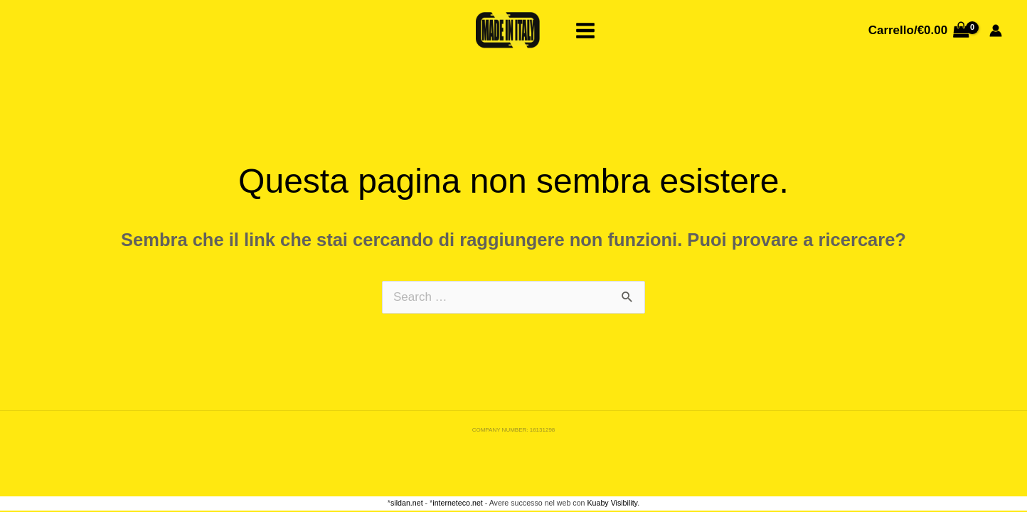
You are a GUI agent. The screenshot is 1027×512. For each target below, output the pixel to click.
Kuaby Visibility (612, 502)
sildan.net (406, 502)
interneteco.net (457, 502)
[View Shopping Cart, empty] (918, 30)
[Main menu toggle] (586, 30)
